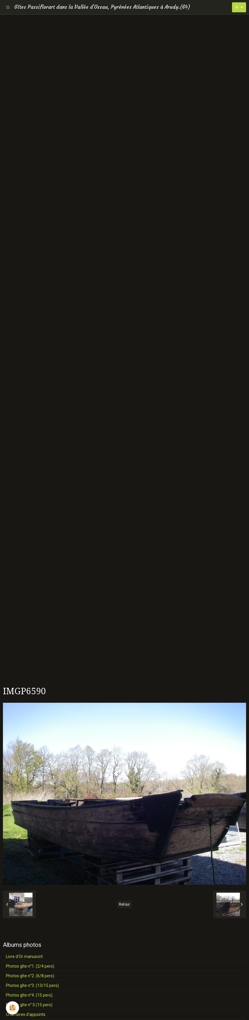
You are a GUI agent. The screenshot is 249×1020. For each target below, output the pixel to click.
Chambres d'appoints (25, 1014)
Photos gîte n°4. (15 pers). (29, 995)
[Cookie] (12, 1007)
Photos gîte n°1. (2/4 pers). (30, 966)
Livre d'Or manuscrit (24, 956)
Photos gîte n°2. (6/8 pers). (30, 975)
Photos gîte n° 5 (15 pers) (29, 1004)
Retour (124, 904)
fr (236, 7)
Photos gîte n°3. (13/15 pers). (33, 985)
